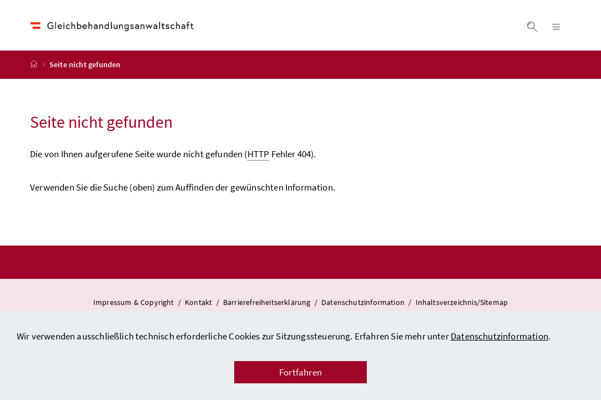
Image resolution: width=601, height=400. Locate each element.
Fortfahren (300, 372)
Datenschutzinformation (499, 336)
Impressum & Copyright (134, 303)
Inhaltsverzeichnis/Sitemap (462, 303)
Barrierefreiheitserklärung (267, 303)
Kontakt (199, 303)
